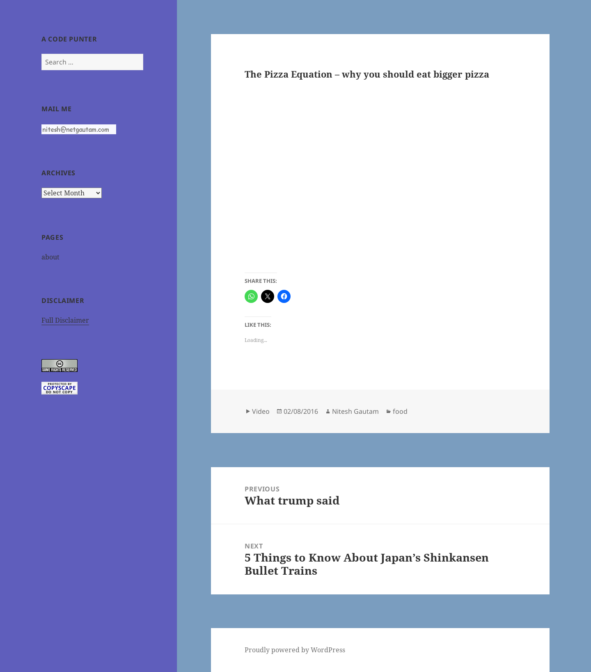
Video (261, 411)
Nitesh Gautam (355, 411)
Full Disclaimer (65, 320)
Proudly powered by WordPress (295, 649)
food (400, 411)
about (50, 256)
